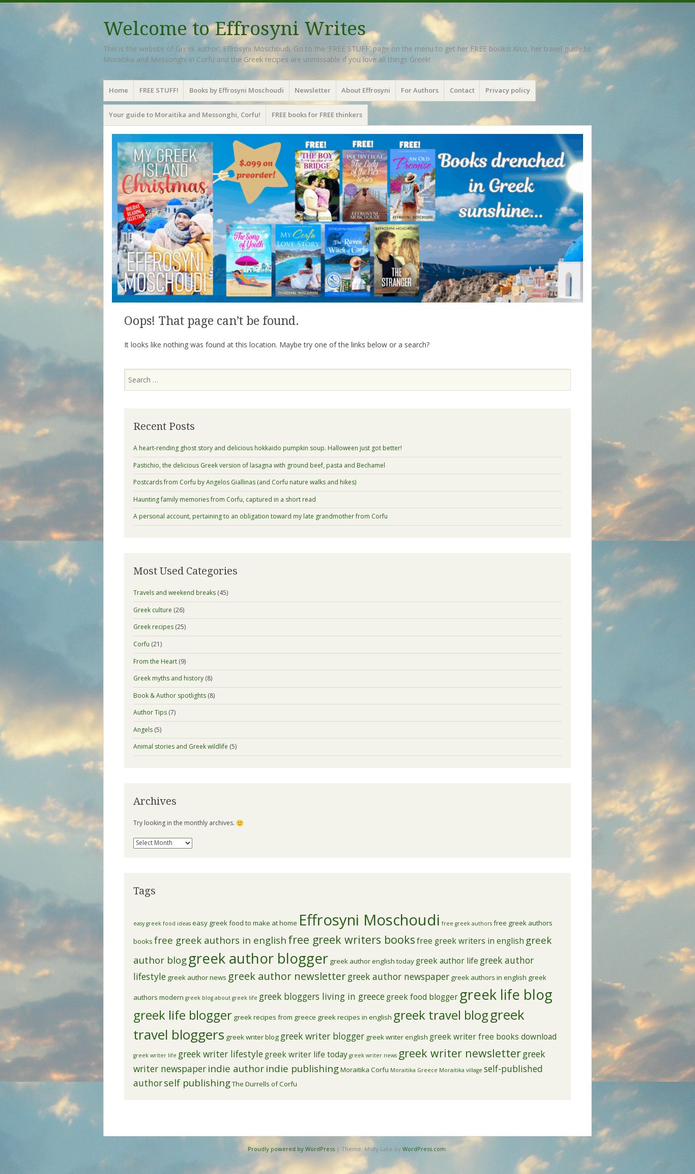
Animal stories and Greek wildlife (180, 746)
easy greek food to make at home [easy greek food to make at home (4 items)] (244, 922)
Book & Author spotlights (169, 695)
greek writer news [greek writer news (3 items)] (373, 1055)
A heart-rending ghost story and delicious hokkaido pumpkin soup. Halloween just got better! (267, 448)
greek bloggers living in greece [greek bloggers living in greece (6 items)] (322, 996)
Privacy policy (507, 90)
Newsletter (313, 90)
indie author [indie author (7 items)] (236, 1068)
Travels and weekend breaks (174, 592)
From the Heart (155, 661)
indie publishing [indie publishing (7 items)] (302, 1068)
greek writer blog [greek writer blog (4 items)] (252, 1037)
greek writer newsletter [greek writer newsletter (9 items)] (459, 1053)
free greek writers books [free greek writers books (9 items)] (351, 939)
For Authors (420, 90)
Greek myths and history (168, 678)
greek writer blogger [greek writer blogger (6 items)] (322, 1036)
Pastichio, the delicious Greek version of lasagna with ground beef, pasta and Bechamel (259, 465)
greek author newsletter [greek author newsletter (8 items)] (287, 976)
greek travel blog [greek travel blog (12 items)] (440, 1014)
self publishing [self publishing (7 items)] (197, 1082)
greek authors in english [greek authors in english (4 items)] (489, 977)
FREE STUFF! (159, 90)
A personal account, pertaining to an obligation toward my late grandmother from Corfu (260, 516)
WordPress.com (424, 1149)
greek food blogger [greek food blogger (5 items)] (422, 996)
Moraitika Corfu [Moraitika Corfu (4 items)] (364, 1069)
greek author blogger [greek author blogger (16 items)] (258, 958)
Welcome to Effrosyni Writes (234, 29)
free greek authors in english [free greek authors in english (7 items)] (220, 940)
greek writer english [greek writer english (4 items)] (397, 1037)
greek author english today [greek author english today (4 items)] (372, 961)
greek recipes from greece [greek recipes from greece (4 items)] (275, 1017)
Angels (143, 729)
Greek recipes (153, 626)
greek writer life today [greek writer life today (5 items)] (306, 1054)
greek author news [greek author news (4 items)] (196, 977)
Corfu (141, 644)
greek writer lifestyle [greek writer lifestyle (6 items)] (220, 1054)
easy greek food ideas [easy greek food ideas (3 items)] (162, 923)
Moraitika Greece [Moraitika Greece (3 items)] (414, 1070)
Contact (462, 90)
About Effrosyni (365, 90)
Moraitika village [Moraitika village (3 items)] (460, 1070)
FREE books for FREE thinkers (317, 114)
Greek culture (152, 610)
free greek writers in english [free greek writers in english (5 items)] (470, 940)
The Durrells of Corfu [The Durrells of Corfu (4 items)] (264, 1083)
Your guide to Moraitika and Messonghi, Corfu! (184, 114)
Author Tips (150, 712)
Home (118, 90)
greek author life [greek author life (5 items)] (447, 960)
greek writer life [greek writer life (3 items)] (155, 1055)
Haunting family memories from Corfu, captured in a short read (224, 499)
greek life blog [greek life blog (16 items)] (506, 994)
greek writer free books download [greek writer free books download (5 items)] (493, 1036)
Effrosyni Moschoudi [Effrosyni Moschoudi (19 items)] (369, 920)
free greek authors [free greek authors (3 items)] (467, 923)
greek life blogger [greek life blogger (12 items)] (182, 1014)
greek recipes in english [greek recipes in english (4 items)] (354, 1017)
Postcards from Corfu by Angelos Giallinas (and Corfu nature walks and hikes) (244, 482)
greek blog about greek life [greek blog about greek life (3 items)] (221, 997)
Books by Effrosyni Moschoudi (236, 90)
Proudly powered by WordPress (291, 1149)
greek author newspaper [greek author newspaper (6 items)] (398, 976)
